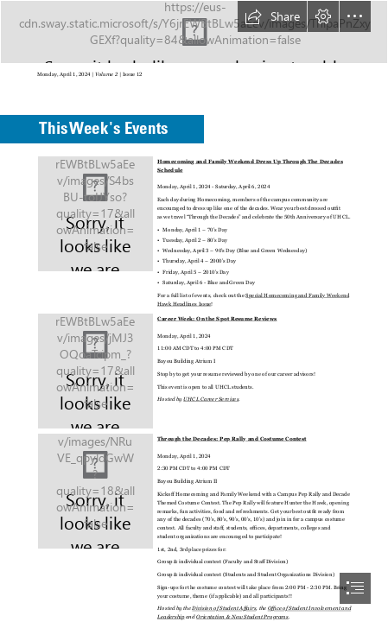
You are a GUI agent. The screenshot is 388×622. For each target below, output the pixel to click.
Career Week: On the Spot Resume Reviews (217, 318)
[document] (194, 311)
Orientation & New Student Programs (242, 616)
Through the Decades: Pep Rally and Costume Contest (232, 438)
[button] (272, 16)
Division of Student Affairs (224, 608)
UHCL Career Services (211, 399)
